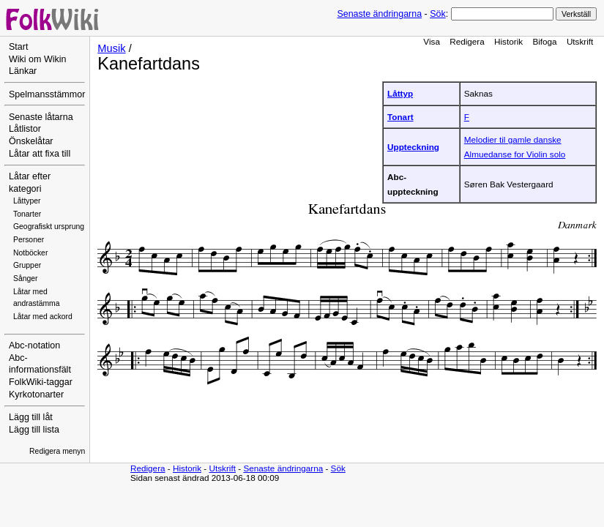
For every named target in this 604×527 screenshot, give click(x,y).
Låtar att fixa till (39, 154)
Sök (437, 14)
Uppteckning (413, 147)
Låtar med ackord (42, 317)
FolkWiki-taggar (40, 382)
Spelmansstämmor (47, 94)
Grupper (27, 265)
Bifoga (544, 41)
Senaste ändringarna (379, 14)
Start (18, 47)
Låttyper (27, 201)
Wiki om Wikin (38, 59)
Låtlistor (25, 129)
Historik (508, 41)
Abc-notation (34, 345)
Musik (111, 48)
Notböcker (30, 253)
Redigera (467, 41)
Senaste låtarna (41, 117)
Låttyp (400, 93)
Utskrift (580, 41)
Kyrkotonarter (36, 394)
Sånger (25, 278)
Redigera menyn (57, 451)
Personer (28, 240)
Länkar (23, 71)
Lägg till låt (31, 417)
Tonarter (27, 214)
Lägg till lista (34, 430)
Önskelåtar (31, 141)
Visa (431, 41)
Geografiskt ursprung (48, 227)
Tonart (400, 117)
